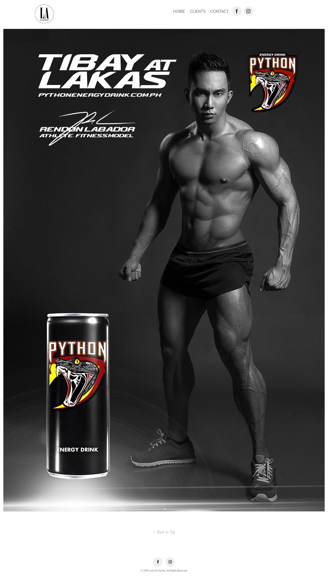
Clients (198, 11)
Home (179, 11)
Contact (219, 11)
